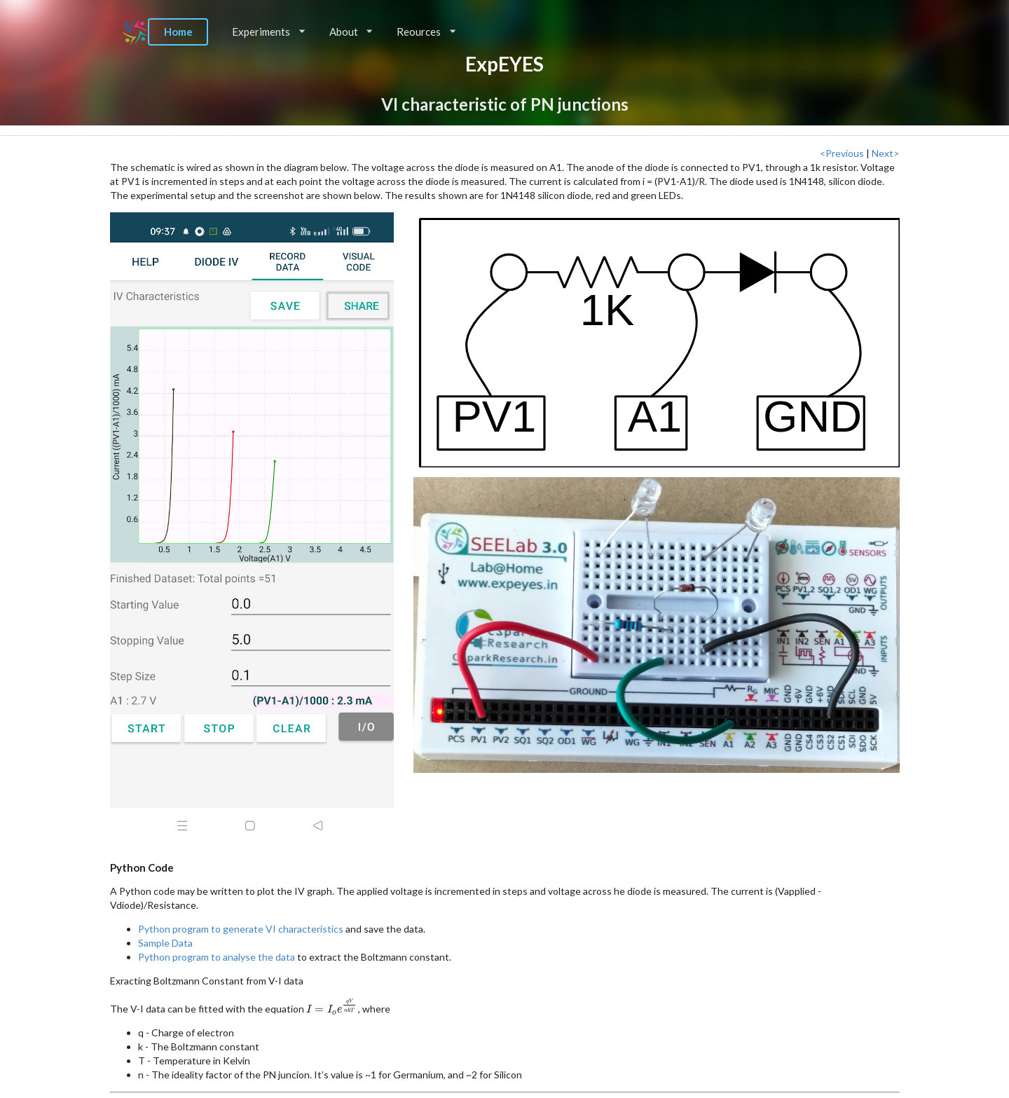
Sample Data (165, 943)
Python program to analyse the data (216, 957)
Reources (426, 31)
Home (178, 31)
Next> (886, 153)
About (351, 31)
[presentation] (332, 1009)
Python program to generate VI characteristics (240, 929)
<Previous (842, 153)
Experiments (268, 31)
